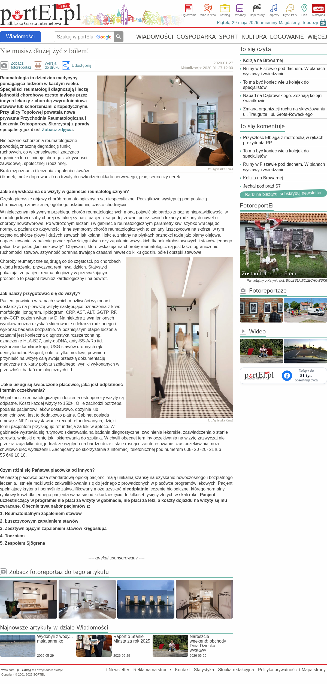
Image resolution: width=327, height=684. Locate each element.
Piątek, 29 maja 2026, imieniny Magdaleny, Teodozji (267, 23)
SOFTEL (39, 674)
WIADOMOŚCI (154, 37)
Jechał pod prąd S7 (262, 186)
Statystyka (204, 669)
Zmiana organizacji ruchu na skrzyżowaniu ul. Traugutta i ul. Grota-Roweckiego (284, 111)
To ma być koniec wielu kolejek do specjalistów (276, 85)
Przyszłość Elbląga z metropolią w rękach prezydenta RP (283, 140)
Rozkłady (240, 15)
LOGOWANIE (287, 37)
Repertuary (257, 15)
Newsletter (119, 669)
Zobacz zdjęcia (57, 129)
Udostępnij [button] (81, 65)
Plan (304, 15)
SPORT (228, 37)
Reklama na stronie (152, 669)
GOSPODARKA (196, 37)
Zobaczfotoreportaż (21, 65)
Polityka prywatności (278, 669)
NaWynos (318, 8)
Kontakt (182, 669)
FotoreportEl (257, 206)
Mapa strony (314, 669)
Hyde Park (290, 15)
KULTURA (254, 37)
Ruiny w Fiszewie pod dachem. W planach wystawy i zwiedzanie (284, 71)
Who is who (208, 15)
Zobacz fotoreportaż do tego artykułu (54, 572)
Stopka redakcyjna (236, 669)
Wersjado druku (52, 65)
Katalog (225, 15)
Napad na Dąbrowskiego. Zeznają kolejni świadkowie (282, 98)
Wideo (253, 332)
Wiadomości (20, 37)
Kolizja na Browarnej (263, 60)
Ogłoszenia (188, 15)
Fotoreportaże (263, 291)
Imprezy (274, 15)
